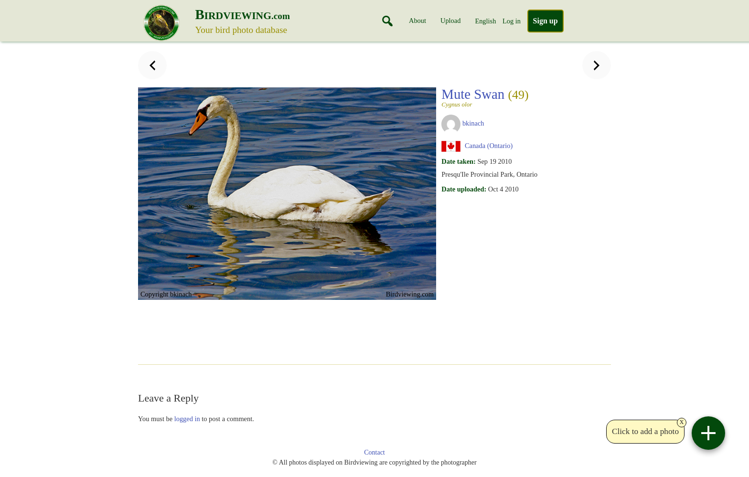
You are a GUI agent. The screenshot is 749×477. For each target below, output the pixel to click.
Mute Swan (488, 96)
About (417, 20)
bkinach (473, 123)
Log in (512, 21)
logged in (187, 419)
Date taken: (458, 161)
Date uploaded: (463, 189)
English (485, 21)
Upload (450, 20)
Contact (374, 452)
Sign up (545, 21)
